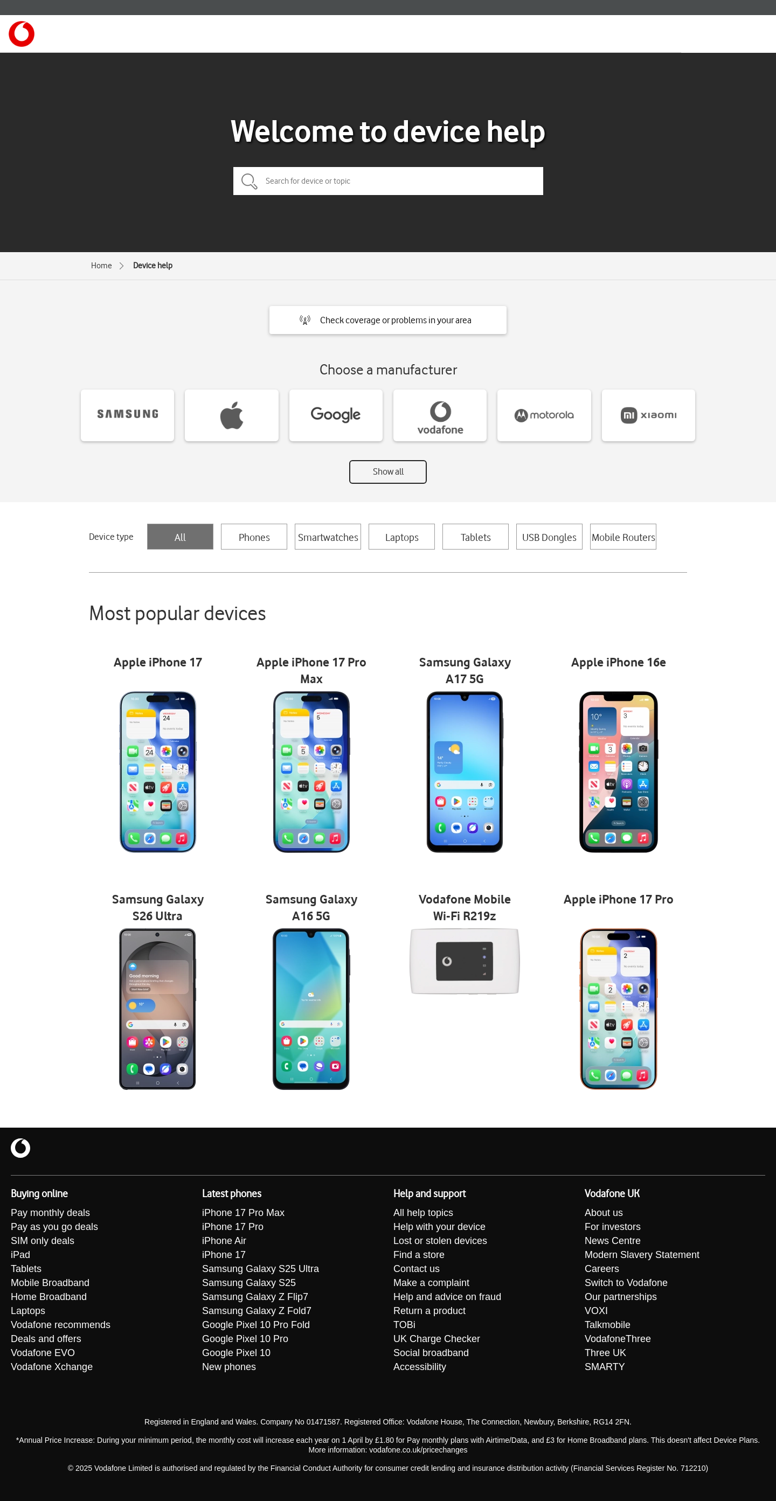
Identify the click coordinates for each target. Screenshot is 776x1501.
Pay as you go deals (54, 1226)
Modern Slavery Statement (642, 1254)
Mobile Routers (623, 537)
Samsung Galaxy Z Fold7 (256, 1310)
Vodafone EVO (43, 1352)
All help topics (423, 1212)
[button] (388, 320)
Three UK (605, 1352)
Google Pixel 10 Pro (245, 1338)
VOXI (596, 1310)
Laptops (402, 537)
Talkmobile (607, 1324)
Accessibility (419, 1366)
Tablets (476, 537)
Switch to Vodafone (626, 1282)
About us (604, 1212)
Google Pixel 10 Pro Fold (256, 1324)
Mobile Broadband (50, 1282)
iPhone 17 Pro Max (243, 1212)
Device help (152, 265)
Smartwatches (328, 537)
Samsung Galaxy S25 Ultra (260, 1268)
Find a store (419, 1254)
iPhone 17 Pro (233, 1226)
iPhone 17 (224, 1254)
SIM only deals (42, 1240)
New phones (229, 1366)
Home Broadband (49, 1296)
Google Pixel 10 (236, 1352)
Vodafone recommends (60, 1324)
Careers (602, 1268)
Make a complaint (431, 1282)
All (180, 537)
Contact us (416, 1268)
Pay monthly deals (50, 1212)
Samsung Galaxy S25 (249, 1282)
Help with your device (439, 1226)
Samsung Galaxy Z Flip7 (255, 1296)
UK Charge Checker (436, 1338)
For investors (613, 1226)
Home (101, 265)
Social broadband (431, 1352)
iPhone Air (224, 1240)
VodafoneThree (618, 1338)
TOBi (404, 1324)
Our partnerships (621, 1296)
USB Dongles (549, 537)
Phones (254, 537)
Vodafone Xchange (52, 1366)
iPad (20, 1254)
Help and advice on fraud (447, 1296)
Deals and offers (46, 1338)
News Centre (613, 1240)
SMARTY (605, 1366)
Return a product (429, 1310)
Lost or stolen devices (440, 1240)
